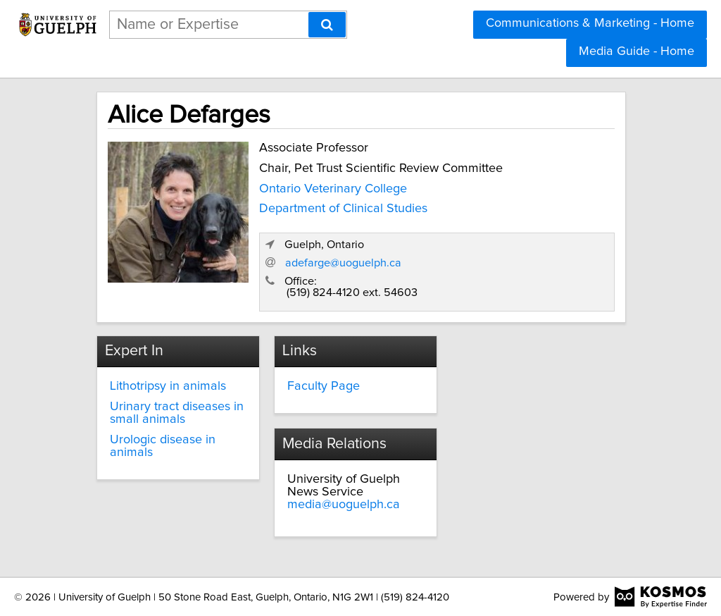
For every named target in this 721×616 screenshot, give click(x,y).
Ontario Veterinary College (333, 189)
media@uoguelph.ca (343, 504)
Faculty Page (323, 386)
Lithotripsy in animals (168, 386)
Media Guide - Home (636, 51)
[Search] (327, 24)
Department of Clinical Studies (343, 208)
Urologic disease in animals (162, 446)
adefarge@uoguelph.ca (343, 263)
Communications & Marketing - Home (590, 23)
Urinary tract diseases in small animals (177, 413)
